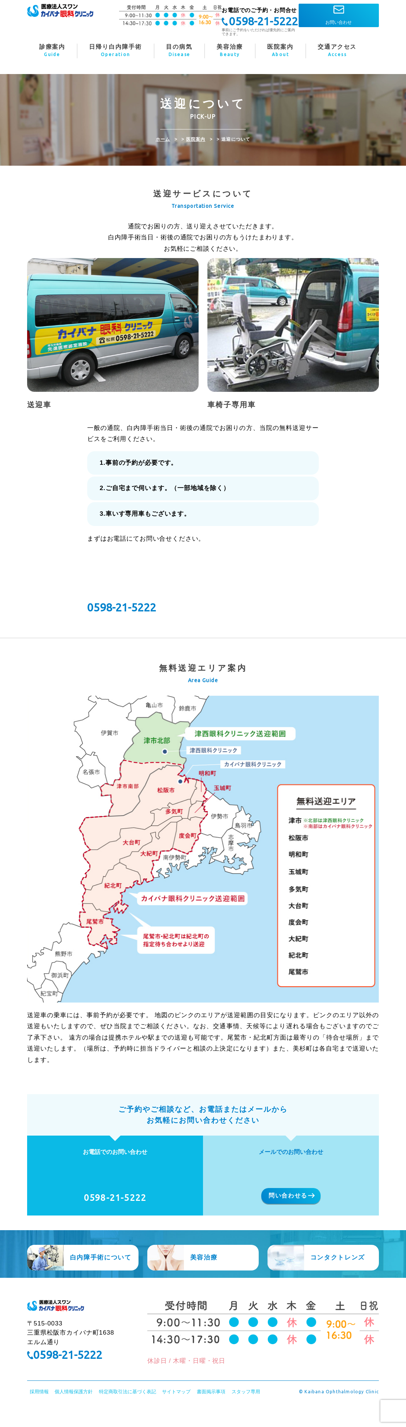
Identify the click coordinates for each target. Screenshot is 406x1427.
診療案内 (52, 51)
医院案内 (196, 139)
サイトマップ (176, 1412)
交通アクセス (337, 51)
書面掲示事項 (211, 1412)
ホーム (163, 139)
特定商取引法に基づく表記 (127, 1412)
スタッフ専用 (246, 1412)
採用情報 (39, 1412)
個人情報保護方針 (74, 1412)
